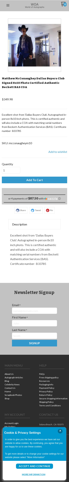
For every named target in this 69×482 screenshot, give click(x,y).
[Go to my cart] (64, 5)
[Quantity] (11, 170)
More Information (33, 474)
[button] (8, 5)
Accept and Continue (34, 466)
